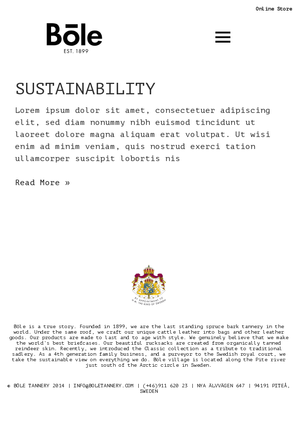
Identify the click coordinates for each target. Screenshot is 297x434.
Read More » (42, 182)
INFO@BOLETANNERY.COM (104, 385)
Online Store (274, 9)
